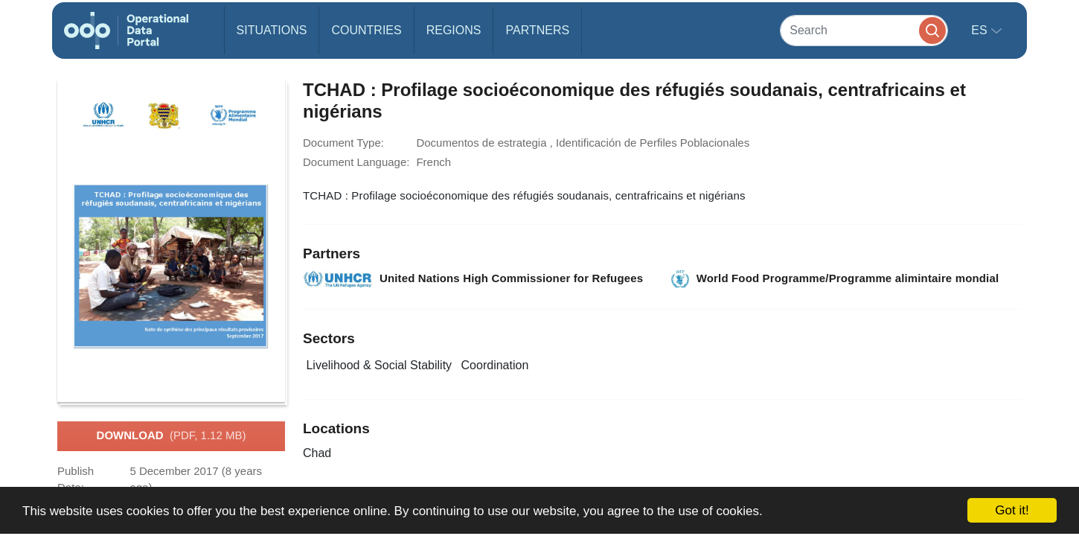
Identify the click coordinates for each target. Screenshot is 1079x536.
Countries (366, 30)
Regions (453, 30)
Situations (272, 30)
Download (171, 436)
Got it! (1011, 510)
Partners (537, 30)
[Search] (864, 30)
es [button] (980, 30)
